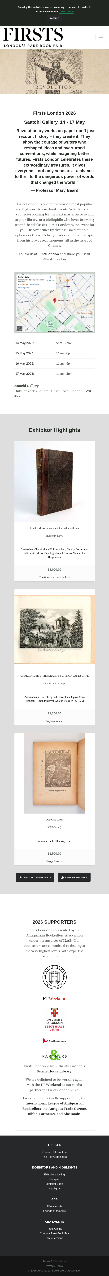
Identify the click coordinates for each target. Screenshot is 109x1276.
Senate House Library (54, 1071)
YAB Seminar (54, 1238)
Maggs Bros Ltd (54, 861)
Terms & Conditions (54, 1261)
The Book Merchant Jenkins (54, 577)
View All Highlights (35, 877)
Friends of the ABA (54, 1210)
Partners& (47, 1114)
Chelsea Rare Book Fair (54, 1233)
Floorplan (54, 1179)
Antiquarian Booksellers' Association (59, 1270)
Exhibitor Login (54, 1183)
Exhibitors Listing (54, 1174)
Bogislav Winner (54, 721)
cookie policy (66, 11)
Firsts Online (54, 1228)
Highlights (54, 1188)
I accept (54, 18)
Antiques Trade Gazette (67, 1109)
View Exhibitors (74, 877)
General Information (54, 1152)
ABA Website (54, 1206)
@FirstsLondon (46, 254)
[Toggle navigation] (100, 37)
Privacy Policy (54, 1265)
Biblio (32, 1114)
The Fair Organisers (54, 1156)
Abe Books (72, 1114)
